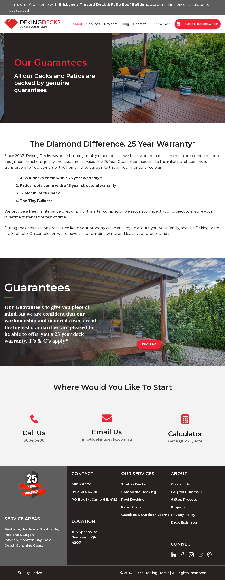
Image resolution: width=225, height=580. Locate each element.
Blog (125, 24)
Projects (111, 24)
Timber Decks (133, 484)
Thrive (36, 573)
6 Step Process (184, 499)
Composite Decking (138, 492)
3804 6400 (162, 24)
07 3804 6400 (84, 492)
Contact (139, 24)
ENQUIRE (149, 344)
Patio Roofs (131, 507)
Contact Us (180, 484)
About (77, 24)
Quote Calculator (197, 24)
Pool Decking (133, 499)
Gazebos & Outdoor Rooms (145, 515)
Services (93, 24)
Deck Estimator (184, 522)
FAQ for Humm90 (186, 492)
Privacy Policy (183, 515)
